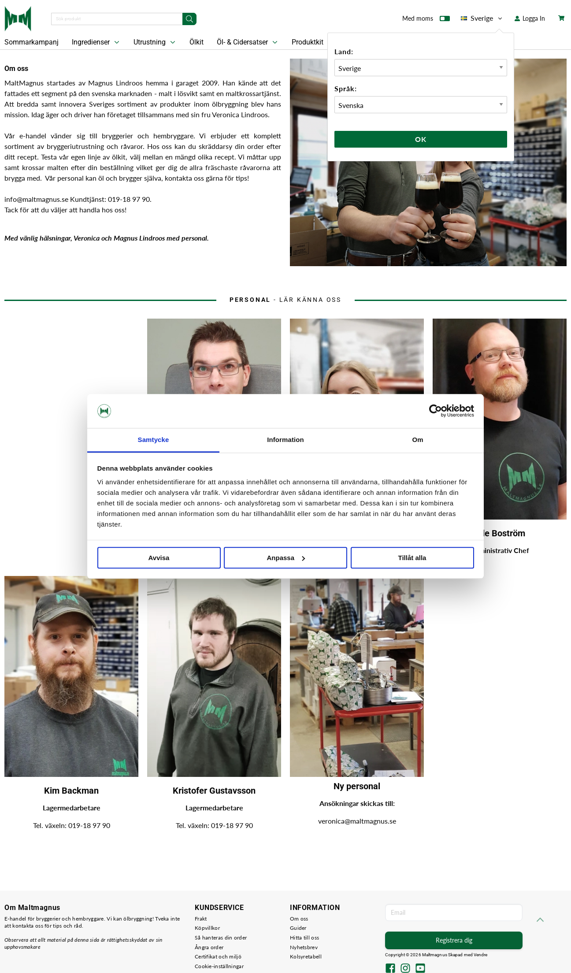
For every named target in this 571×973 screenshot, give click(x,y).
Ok (420, 139)
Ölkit (196, 42)
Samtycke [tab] (153, 439)
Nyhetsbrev (304, 947)
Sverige (482, 18)
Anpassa (286, 557)
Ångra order (209, 947)
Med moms (426, 20)
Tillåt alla (412, 557)
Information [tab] (285, 439)
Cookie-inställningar (219, 966)
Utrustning (155, 42)
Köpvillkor (207, 928)
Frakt (201, 918)
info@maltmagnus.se (37, 199)
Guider (298, 928)
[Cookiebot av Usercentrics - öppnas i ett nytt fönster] (435, 411)
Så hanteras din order (221, 937)
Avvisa (159, 557)
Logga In (530, 18)
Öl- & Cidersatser (248, 42)
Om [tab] (417, 439)
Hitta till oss (304, 937)
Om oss (299, 918)
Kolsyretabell (306, 956)
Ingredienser (96, 42)
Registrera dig (454, 940)
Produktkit (313, 42)
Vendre (481, 954)
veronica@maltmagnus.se (357, 821)
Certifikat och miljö (218, 956)
